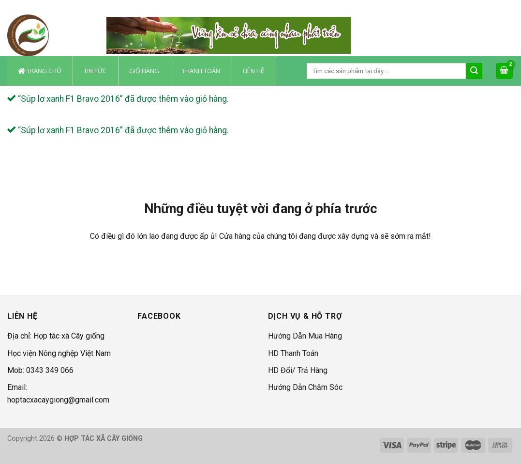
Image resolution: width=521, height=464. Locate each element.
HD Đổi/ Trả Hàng (297, 370)
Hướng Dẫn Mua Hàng (305, 335)
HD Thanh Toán (293, 353)
